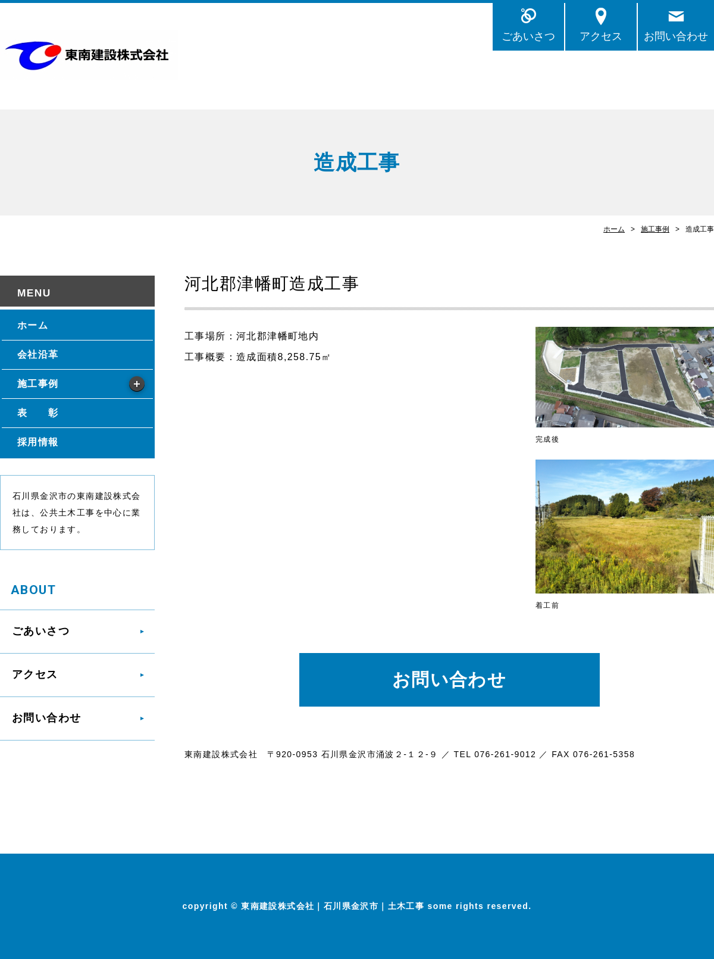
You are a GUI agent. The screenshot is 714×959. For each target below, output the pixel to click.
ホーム (614, 229)
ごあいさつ (528, 36)
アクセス (601, 36)
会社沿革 (38, 354)
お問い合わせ (676, 36)
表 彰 (38, 413)
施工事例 (655, 229)
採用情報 (38, 442)
